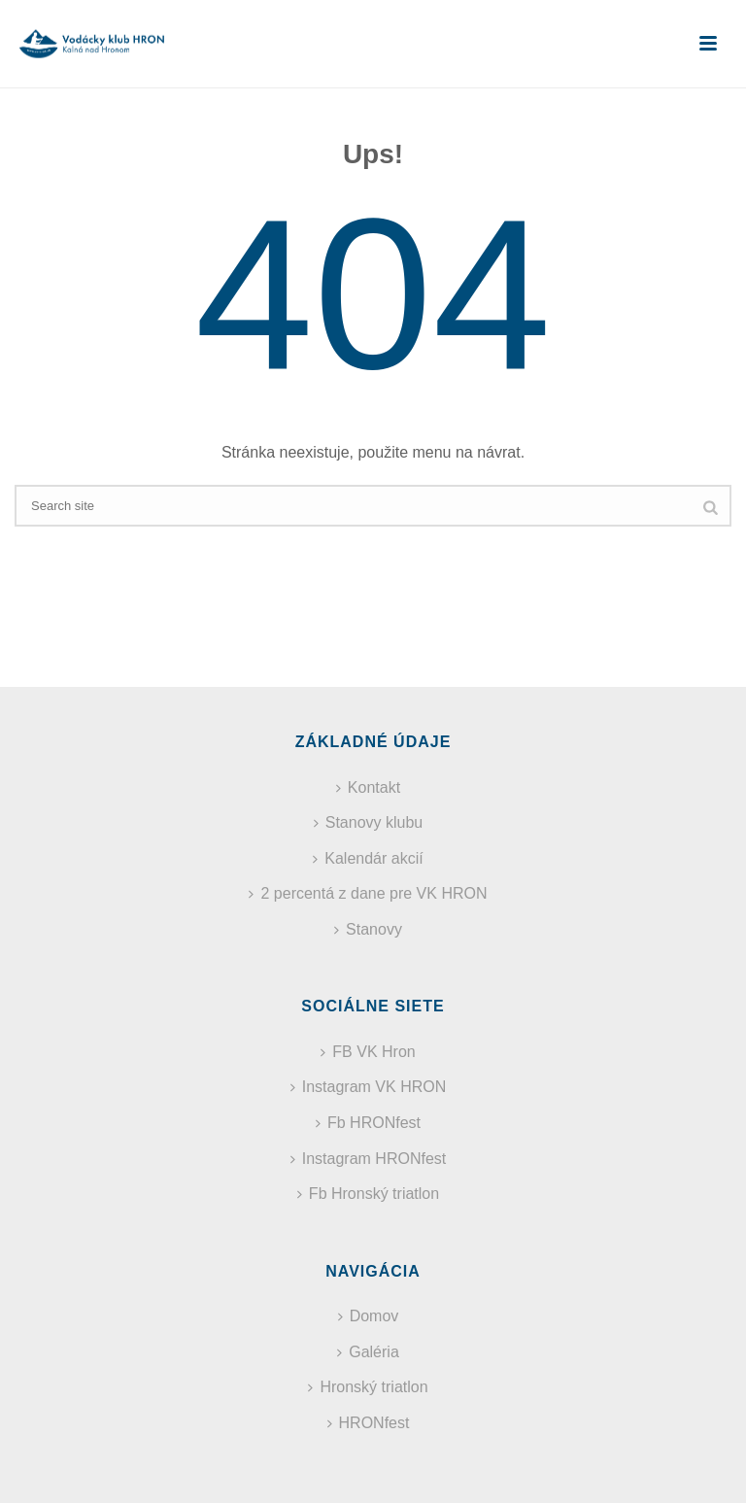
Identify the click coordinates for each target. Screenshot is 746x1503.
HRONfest (368, 1423)
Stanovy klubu (369, 822)
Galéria (368, 1352)
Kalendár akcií (368, 858)
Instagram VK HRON (368, 1086)
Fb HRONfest (368, 1122)
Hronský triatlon (367, 1387)
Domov (368, 1316)
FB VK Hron (368, 1051)
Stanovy (368, 929)
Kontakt (368, 787)
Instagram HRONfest (368, 1158)
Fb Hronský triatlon (368, 1193)
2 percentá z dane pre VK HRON (368, 893)
